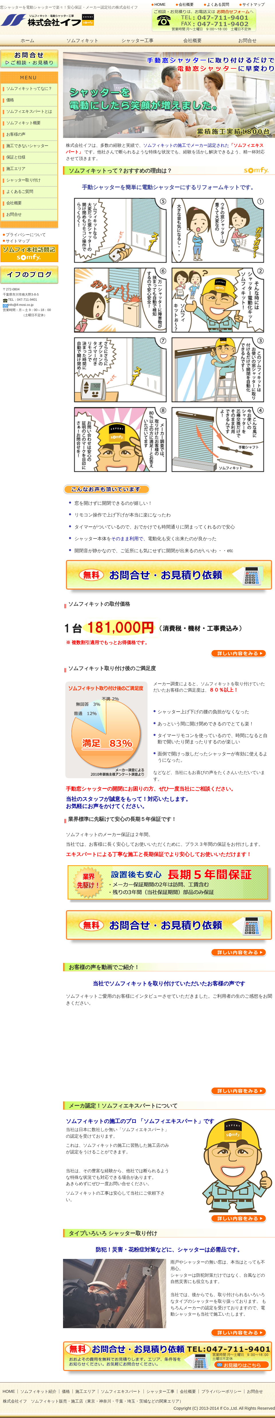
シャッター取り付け (23, 180)
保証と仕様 (15, 157)
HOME (160, 5)
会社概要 (186, 5)
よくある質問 (218, 5)
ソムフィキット (82, 40)
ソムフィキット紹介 (38, 1391)
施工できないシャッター (27, 145)
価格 (10, 100)
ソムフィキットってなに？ (29, 88)
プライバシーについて (26, 234)
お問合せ (247, 40)
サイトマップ (253, 5)
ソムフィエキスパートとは (29, 111)
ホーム (27, 40)
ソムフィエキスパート (121, 1391)
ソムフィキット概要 (23, 122)
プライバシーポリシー (221, 1391)
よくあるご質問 (19, 191)
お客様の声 (15, 134)
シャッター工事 (137, 40)
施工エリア (15, 168)
